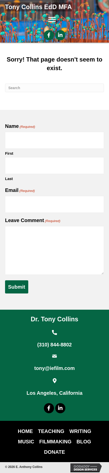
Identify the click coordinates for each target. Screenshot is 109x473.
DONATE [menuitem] (54, 452)
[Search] (54, 88)
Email (20, 190)
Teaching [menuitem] (51, 431)
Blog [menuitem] (83, 441)
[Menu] (52, 19)
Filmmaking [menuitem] (55, 441)
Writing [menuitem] (80, 431)
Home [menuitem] (25, 431)
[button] (49, 35)
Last (9, 178)
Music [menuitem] (26, 441)
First (9, 153)
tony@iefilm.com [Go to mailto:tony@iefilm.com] (54, 368)
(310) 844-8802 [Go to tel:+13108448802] (54, 344)
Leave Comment (32, 221)
